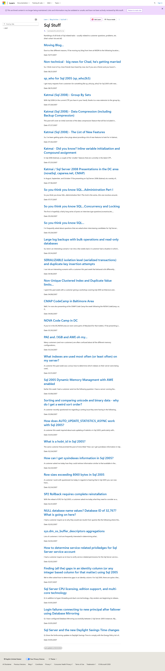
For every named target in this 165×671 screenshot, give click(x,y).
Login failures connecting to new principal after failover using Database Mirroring (82, 611)
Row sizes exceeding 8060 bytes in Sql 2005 (74, 474)
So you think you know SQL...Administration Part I (78, 189)
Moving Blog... (54, 45)
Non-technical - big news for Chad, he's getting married (82, 61)
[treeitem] (21, 28)
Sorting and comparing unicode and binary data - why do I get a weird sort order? (81, 402)
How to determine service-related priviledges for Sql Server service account (80, 550)
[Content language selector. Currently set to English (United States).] (13, 659)
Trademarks (90, 664)
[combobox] (21, 24)
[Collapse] (36, 19)
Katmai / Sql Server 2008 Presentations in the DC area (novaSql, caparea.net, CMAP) (81, 171)
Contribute (39, 664)
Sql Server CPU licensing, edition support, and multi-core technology (80, 591)
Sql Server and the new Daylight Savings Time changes (81, 630)
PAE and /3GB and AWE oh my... (65, 337)
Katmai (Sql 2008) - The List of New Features (74, 132)
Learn (46, 19)
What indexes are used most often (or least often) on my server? (80, 358)
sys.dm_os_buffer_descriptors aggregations (74, 531)
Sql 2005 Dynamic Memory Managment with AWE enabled (78, 382)
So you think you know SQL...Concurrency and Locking (82, 206)
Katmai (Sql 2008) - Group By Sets (67, 95)
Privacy (47, 664)
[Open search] (155, 3)
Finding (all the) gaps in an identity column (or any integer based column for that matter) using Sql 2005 (81, 570)
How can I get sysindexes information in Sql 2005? (78, 458)
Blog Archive (54, 19)
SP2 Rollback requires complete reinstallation (75, 494)
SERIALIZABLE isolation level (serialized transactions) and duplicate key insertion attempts (80, 262)
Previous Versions (20, 664)
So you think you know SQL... (64, 223)
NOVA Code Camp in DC (61, 320)
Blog (29, 664)
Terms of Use (79, 664)
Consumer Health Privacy (62, 664)
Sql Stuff (63, 19)
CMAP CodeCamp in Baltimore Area (69, 301)
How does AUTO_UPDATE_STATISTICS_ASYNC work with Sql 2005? (79, 423)
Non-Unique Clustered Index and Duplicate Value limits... (78, 282)
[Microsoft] (4, 3)
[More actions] (119, 19)
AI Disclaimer (7, 664)
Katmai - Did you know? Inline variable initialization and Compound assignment (82, 150)
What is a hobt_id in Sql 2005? (64, 441)
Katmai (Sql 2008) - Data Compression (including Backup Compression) (77, 113)
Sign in (160, 3)
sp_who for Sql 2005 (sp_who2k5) (67, 78)
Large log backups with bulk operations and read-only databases (81, 241)
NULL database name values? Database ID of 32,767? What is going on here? (80, 512)
